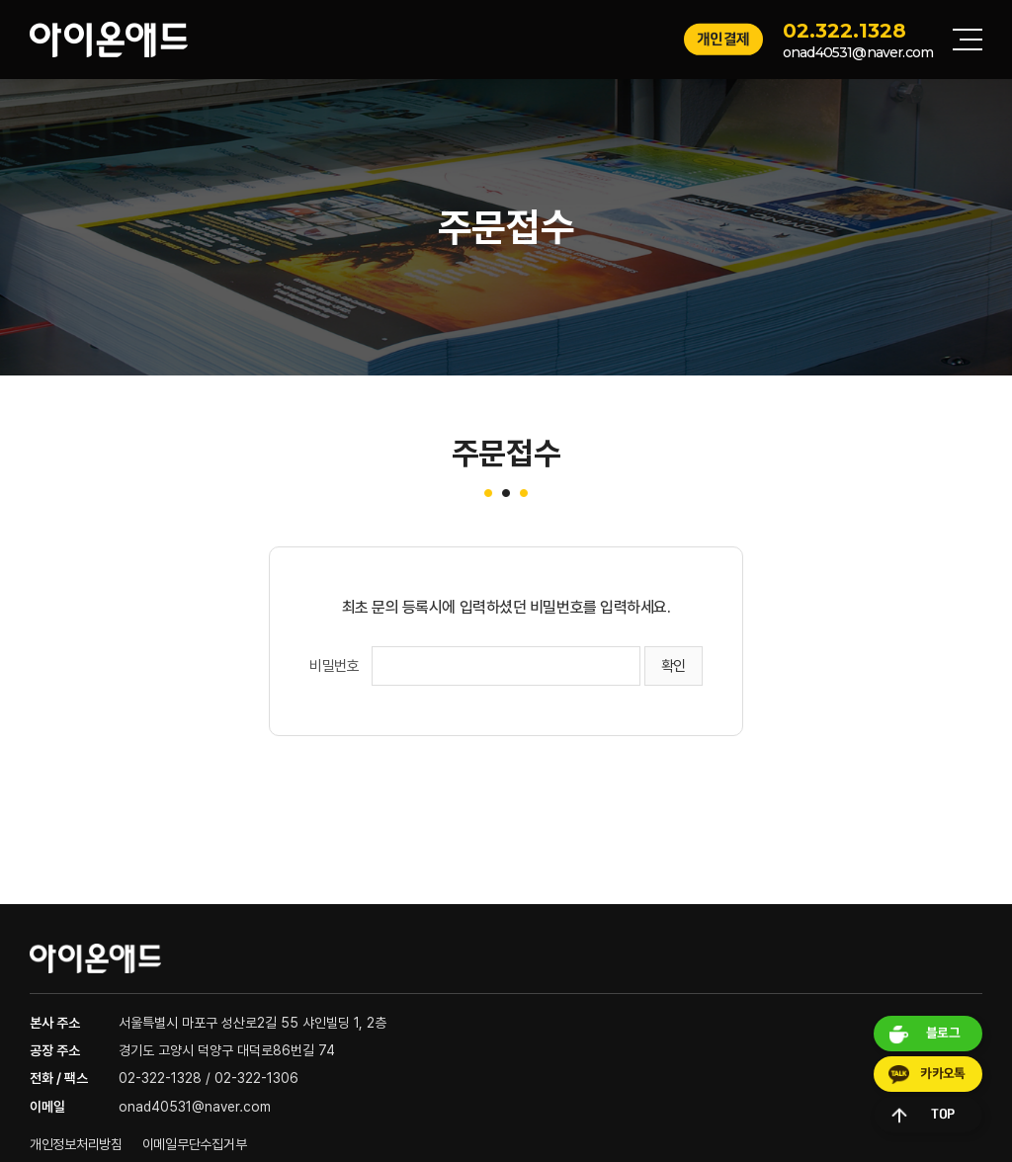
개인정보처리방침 (76, 1144)
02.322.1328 (844, 30)
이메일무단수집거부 (194, 1144)
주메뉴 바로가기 (0, 0)
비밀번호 (334, 666)
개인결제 (723, 39)
